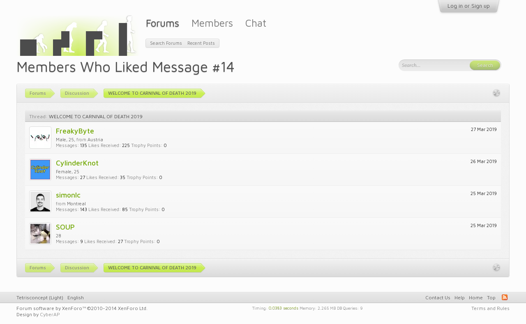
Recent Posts (201, 43)
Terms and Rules (490, 308)
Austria (95, 139)
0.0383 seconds (283, 307)
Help (459, 297)
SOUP (65, 227)
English (75, 297)
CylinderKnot (77, 163)
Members (212, 23)
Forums (162, 23)
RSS (505, 297)
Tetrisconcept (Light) (39, 297)
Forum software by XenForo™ (82, 308)
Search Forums (166, 43)
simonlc (68, 195)
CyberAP (50, 314)
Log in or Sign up (469, 5)
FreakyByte (75, 130)
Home (476, 297)
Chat (255, 23)
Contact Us (437, 297)
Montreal (76, 203)
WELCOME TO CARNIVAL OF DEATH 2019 (96, 116)
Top (491, 297)
